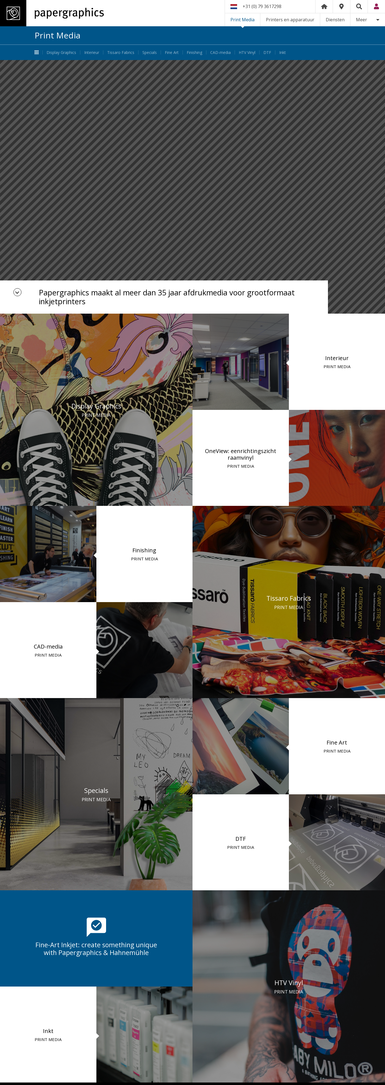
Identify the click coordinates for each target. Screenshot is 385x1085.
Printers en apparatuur (290, 20)
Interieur (91, 52)
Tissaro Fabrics (120, 52)
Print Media (242, 20)
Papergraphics (52, 13)
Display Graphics (61, 52)
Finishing (194, 52)
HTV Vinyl (247, 52)
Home (324, 6)
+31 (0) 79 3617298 (262, 6)
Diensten (335, 20)
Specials (149, 52)
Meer (361, 20)
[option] (192, 187)
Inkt (282, 52)
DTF (267, 52)
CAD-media (220, 52)
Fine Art (172, 52)
